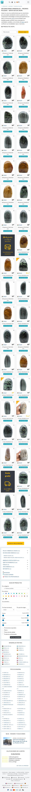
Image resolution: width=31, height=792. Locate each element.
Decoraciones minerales (11, 553)
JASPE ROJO (21, 726)
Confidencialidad (20, 772)
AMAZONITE (6, 674)
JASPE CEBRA (7, 726)
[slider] (3, 615)
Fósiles (6, 564)
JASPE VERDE (7, 728)
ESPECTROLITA (22, 724)
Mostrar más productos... (15, 543)
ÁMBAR (20, 728)
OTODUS (6, 710)
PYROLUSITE (6, 712)
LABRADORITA (22, 700)
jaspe (4, 50)
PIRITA (20, 710)
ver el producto (7, 57)
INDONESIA (7, 654)
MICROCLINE (7, 708)
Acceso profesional (23, 773)
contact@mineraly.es (18, 779)
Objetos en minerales (10, 562)
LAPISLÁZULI (6, 702)
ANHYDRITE (6, 676)
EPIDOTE (21, 692)
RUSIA (21, 660)
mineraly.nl (6, 787)
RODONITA (21, 712)
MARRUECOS (7, 656)
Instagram (21, 777)
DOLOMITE (6, 692)
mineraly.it (15, 785)
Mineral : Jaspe (23, 32)
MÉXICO (6, 658)
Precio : (4, 613)
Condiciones (5, 772)
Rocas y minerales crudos (11, 550)
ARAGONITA (6, 678)
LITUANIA (21, 654)
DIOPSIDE (21, 690)
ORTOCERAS (21, 708)
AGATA (5, 672)
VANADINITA (21, 722)
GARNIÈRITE (21, 694)
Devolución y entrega (12, 773)
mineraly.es (24, 785)
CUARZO (21, 684)
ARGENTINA (22, 646)
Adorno (11, 6)
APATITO (20, 676)
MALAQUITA (21, 704)
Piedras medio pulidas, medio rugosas (14, 557)
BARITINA (6, 680)
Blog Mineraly (6, 777)
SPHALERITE (6, 720)
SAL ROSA (21, 714)
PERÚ (21, 658)
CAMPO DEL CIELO (8, 724)
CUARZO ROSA (7, 690)
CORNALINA (6, 684)
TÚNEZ (6, 662)
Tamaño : (4, 623)
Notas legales (12, 772)
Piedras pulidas (8, 555)
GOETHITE (6, 696)
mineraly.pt (15, 787)
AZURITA (21, 678)
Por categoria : (5, 586)
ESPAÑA (21, 650)
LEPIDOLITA (21, 702)
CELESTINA (6, 682)
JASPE (20, 698)
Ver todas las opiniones (23, 765)
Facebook (14, 777)
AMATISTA (21, 672)
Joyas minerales (8, 566)
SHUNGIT (21, 718)
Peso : (3, 618)
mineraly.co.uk (18, 783)
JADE (5, 698)
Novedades (6, 572)
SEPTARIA (6, 718)
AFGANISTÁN (7, 646)
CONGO (21, 648)
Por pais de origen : (21, 607)
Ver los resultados (15, 637)
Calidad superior (8, 574)
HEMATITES (21, 696)
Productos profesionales (11, 576)
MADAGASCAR (23, 656)
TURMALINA (7, 722)
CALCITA (21, 680)
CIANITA (20, 682)
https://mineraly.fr (15, 780)
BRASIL (6, 648)
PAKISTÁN (7, 660)
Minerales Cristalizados (11, 560)
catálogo (4, 6)
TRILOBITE (21, 720)
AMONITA (21, 674)
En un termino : (5, 601)
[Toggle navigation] (28, 2)
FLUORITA (6, 694)
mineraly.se (24, 787)
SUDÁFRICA (7, 664)
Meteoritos (7, 569)
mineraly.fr (9, 783)
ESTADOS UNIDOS (23, 662)
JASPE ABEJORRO (8, 700)
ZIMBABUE (21, 664)
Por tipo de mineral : (7, 607)
